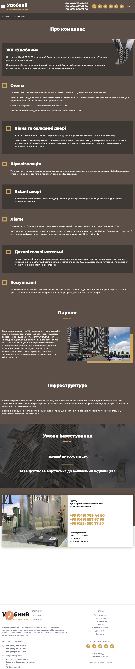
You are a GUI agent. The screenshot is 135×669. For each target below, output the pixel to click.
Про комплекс (100, 615)
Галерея (100, 625)
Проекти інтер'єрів (100, 628)
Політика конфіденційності (100, 663)
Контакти (100, 634)
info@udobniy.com (14, 656)
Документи (100, 631)
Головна (5, 16)
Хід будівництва (100, 621)
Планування (100, 618)
